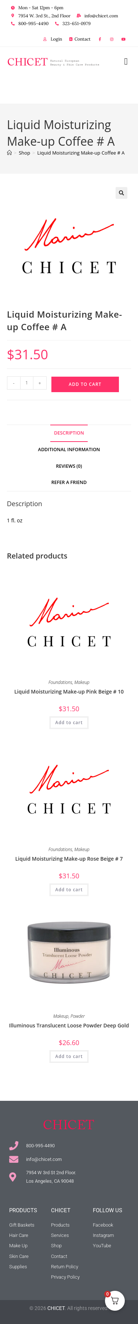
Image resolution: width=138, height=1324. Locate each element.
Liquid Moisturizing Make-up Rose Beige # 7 (69, 858)
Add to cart (85, 384)
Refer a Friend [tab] (69, 482)
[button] (126, 61)
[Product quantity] (26, 383)
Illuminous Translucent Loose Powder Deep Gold (69, 1025)
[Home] (9, 152)
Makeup (82, 682)
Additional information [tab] (69, 449)
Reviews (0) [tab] (69, 466)
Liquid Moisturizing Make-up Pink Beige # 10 (69, 691)
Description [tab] (69, 433)
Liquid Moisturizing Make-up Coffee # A (81, 152)
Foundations (60, 682)
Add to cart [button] (69, 722)
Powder (77, 1016)
